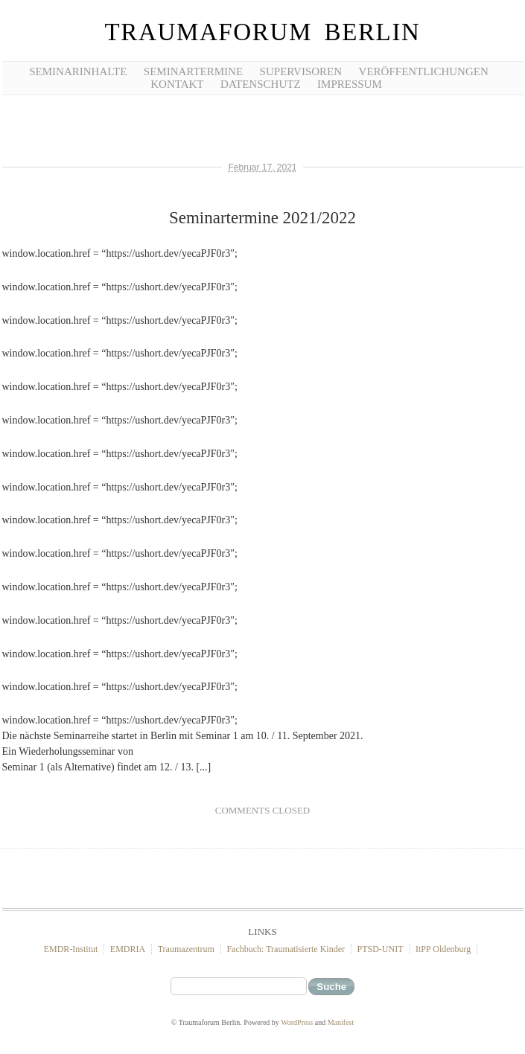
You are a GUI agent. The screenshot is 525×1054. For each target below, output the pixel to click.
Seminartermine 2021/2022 (262, 217)
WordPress (297, 1022)
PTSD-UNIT (380, 949)
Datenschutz (260, 84)
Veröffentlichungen (424, 71)
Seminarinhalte (78, 71)
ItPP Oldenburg (443, 949)
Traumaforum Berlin (262, 32)
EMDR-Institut (71, 949)
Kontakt (176, 84)
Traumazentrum (186, 949)
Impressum (349, 84)
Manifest (341, 1022)
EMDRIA (127, 949)
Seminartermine (193, 71)
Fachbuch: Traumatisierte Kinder (285, 949)
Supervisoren (301, 71)
